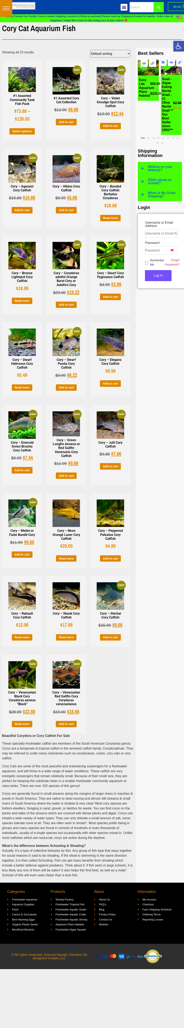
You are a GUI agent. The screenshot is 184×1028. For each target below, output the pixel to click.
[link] (178, 46)
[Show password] (172, 250)
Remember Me (157, 262)
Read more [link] (110, 218)
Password (152, 243)
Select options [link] (22, 131)
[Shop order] (110, 53)
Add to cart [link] (66, 122)
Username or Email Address (159, 224)
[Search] (159, 7)
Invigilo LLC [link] (57, 958)
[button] (6, 8)
